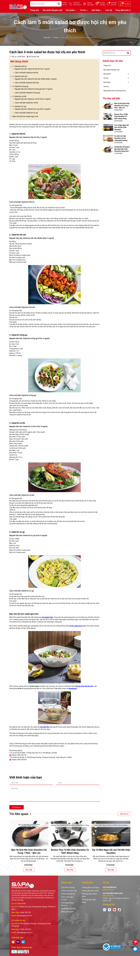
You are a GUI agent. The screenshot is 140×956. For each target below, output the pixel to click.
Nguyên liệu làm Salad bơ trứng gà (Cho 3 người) (33, 89)
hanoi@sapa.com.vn (25, 932)
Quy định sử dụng (68, 887)
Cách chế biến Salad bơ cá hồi (26, 103)
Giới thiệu (96, 10)
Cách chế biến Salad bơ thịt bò (26, 73)
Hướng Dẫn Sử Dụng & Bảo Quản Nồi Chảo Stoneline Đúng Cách (122, 149)
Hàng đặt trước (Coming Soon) (114, 91)
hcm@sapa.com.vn (24, 916)
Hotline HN (77, 4)
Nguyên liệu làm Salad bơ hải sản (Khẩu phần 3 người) (36, 79)
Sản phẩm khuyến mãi (52, 10)
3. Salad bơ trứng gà (20, 86)
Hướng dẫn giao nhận (90, 891)
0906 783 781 (25, 912)
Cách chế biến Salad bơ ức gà (26, 113)
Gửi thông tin (16, 807)
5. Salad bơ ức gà (19, 106)
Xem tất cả (124, 814)
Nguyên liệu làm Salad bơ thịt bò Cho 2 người (32, 69)
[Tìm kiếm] (128, 53)
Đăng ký (89, 3)
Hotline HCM (63, 4)
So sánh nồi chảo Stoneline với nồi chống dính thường (120, 138)
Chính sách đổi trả (68, 894)
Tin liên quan (18, 814)
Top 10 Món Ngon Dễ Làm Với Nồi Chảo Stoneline (121, 127)
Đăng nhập (90, 5)
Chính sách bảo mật (69, 891)
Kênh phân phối (67, 912)
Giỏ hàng (126, 4)
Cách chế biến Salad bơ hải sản (27, 83)
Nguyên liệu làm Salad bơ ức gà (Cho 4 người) (32, 109)
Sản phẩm (114, 4)
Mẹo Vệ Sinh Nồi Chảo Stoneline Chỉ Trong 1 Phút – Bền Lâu (122, 106)
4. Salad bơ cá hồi (19, 96)
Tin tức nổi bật (111, 98)
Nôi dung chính (19, 61)
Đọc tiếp (29, 870)
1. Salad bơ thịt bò (20, 66)
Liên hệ (109, 10)
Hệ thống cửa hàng (68, 909)
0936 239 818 (25, 929)
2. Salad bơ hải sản (20, 76)
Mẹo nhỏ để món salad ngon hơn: (25, 116)
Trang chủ (34, 10)
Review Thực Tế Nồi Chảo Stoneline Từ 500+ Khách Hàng (121, 116)
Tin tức (83, 10)
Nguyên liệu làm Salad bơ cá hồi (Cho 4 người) (33, 99)
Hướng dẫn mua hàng (90, 887)
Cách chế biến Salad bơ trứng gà (27, 93)
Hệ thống (102, 4)
